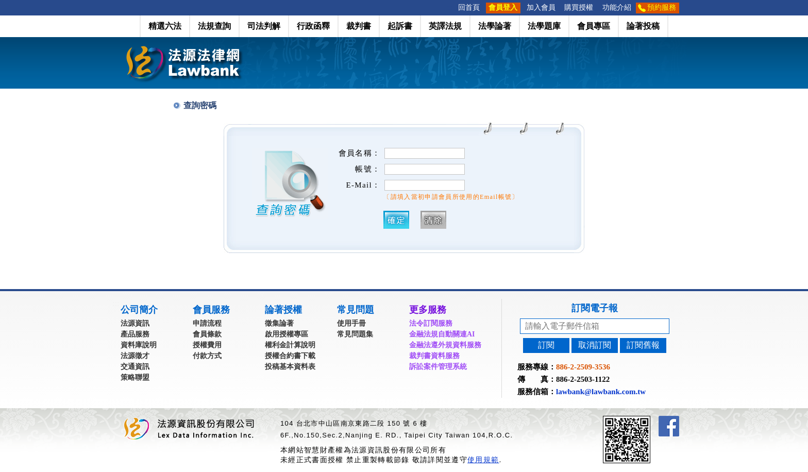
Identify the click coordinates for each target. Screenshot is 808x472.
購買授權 (578, 7)
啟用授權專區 (286, 334)
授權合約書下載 (290, 356)
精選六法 (164, 26)
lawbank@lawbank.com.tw (601, 391)
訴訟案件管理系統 (438, 366)
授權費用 (207, 345)
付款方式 (207, 356)
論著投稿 (643, 26)
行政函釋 (313, 26)
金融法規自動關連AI (442, 334)
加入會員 (541, 7)
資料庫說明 (139, 345)
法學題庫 (544, 26)
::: (450, 7)
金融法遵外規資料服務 (445, 345)
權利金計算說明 (290, 345)
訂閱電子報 (594, 308)
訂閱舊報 (643, 345)
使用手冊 (351, 323)
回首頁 (469, 7)
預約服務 (661, 7)
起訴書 (400, 26)
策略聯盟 (135, 377)
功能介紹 (616, 7)
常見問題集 (355, 334)
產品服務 (135, 334)
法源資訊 (135, 323)
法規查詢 (214, 26)
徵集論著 (279, 323)
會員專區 (593, 26)
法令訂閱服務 (430, 323)
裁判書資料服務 (434, 356)
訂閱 (546, 345)
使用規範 (483, 460)
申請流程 (207, 323)
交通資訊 (135, 366)
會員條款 (207, 334)
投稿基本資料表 (290, 366)
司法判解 (263, 26)
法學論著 (494, 26)
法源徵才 (135, 356)
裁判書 (358, 26)
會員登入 (503, 7)
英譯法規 (445, 26)
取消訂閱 (594, 345)
